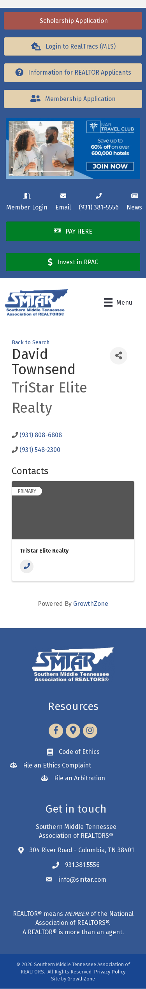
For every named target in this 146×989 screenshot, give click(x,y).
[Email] (63, 200)
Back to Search (30, 342)
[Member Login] (26, 200)
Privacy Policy (109, 972)
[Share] (118, 356)
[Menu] (118, 302)
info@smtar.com (82, 879)
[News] (134, 200)
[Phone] (26, 566)
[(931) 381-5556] (99, 200)
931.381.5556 (82, 865)
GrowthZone (90, 603)
